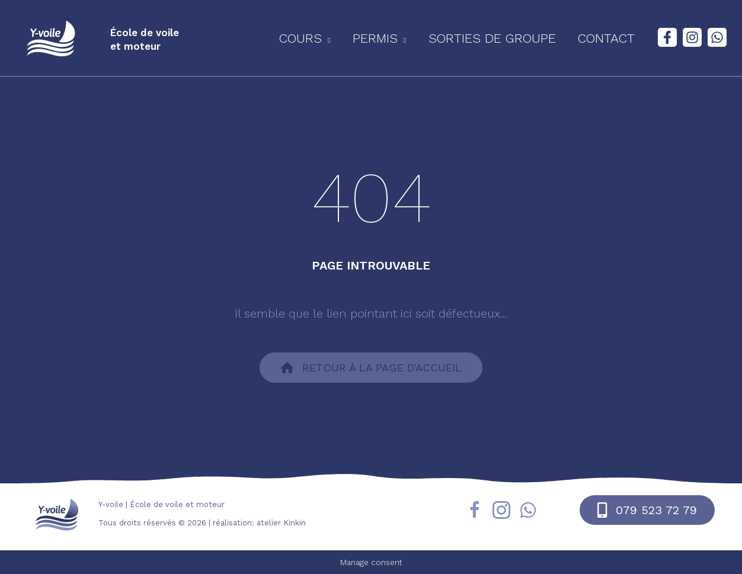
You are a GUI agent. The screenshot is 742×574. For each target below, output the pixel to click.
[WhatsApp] (717, 37)
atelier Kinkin (281, 522)
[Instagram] (692, 37)
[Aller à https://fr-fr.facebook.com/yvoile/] (475, 512)
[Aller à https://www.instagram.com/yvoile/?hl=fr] (501, 512)
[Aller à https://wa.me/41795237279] (528, 511)
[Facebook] (667, 37)
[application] (341, 38)
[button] (320, 38)
